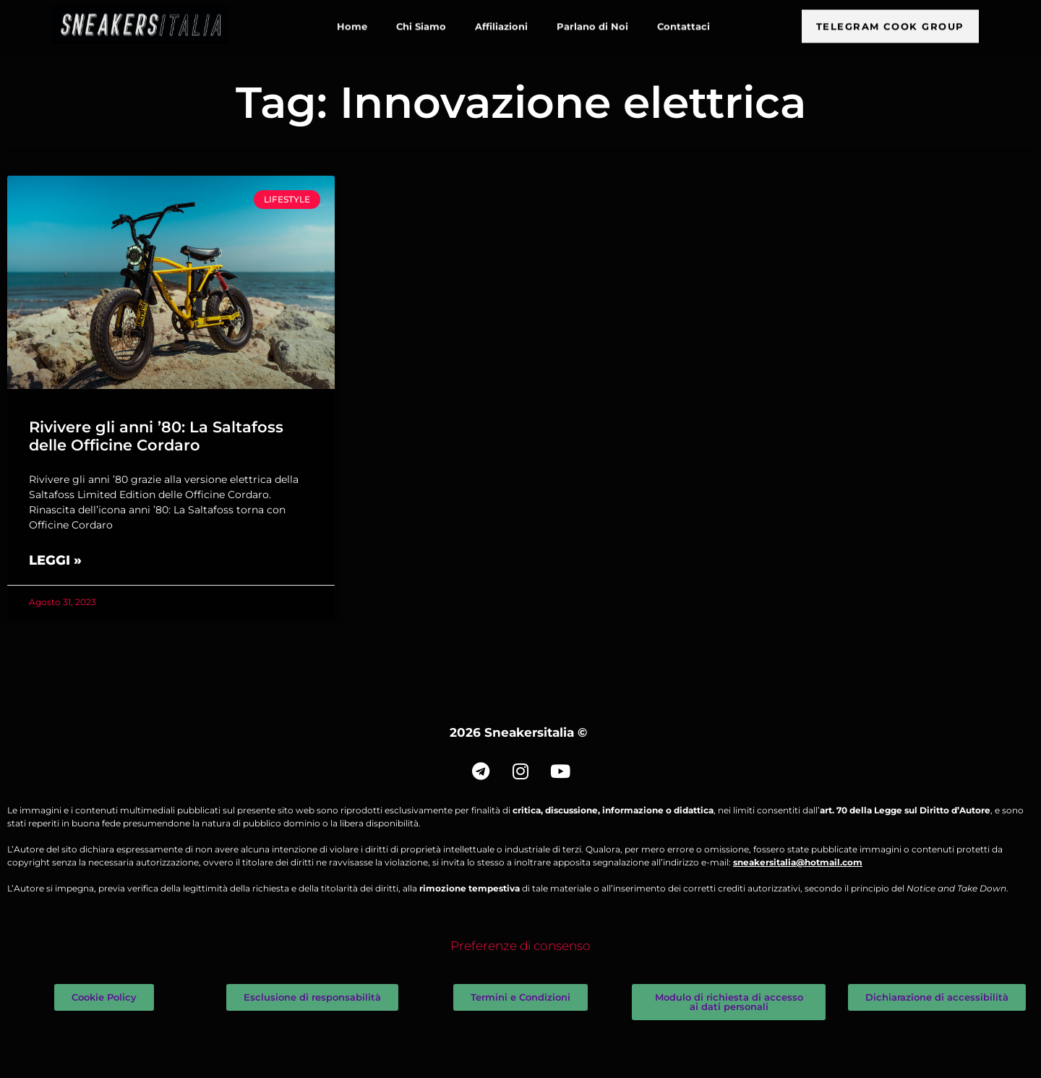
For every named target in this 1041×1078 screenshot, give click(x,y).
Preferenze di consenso (520, 945)
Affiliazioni (501, 21)
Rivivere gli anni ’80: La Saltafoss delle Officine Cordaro (156, 436)
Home (352, 21)
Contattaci (683, 21)
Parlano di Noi (592, 21)
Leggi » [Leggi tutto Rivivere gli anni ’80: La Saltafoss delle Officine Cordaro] (55, 560)
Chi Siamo (421, 21)
